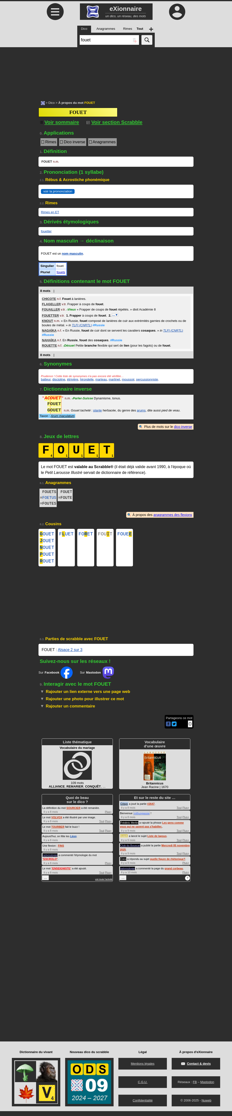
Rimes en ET (50, 212)
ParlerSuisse (82, 399)
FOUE (124, 534)
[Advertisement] (116, 71)
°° (50, 863)
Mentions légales (143, 1068)
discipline (58, 379)
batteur (46, 379)
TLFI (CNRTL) (82, 325)
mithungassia (141, 818)
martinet (114, 379)
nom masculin (72, 253)
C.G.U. (142, 1087)
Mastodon (207, 1087)
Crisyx (124, 808)
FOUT (105, 534)
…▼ (115, 315)
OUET (47, 534)
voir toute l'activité (103, 884)
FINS (61, 850)
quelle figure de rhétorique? (167, 863)
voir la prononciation (57, 191)
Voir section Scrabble (114, 122)
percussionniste (147, 379)
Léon (73, 841)
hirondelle (86, 379)
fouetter (46, 231)
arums (141, 411)
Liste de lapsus (156, 840)
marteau (101, 379)
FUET (66, 534)
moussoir (128, 379)
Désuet (69, 345)
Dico (51, 103)
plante (97, 411)
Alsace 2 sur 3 (70, 655)
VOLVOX (56, 822)
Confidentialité (143, 1105)
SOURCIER (73, 812)
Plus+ (108, 816)
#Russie (99, 325)
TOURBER (57, 831)
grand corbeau (173, 873)
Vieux (71, 309)
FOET (85, 534)
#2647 (151, 808)
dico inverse (183, 427)
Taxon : (57, 416)
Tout (101, 826)
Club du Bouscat (130, 850)
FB (195, 1087)
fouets (61, 272)
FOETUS (49, 498)
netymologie (50, 859)
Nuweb (206, 1105)
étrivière (72, 379)
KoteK (124, 840)
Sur (56, 677)
